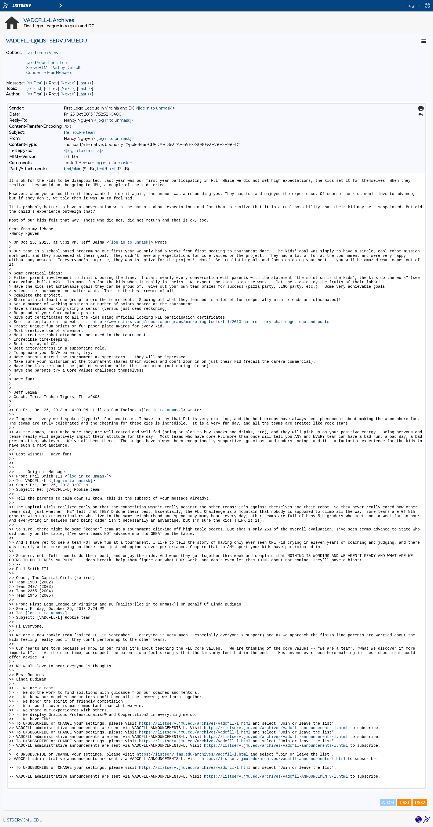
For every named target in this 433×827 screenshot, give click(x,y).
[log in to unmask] (155, 108)
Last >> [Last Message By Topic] (85, 88)
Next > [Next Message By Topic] (68, 88)
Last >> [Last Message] (85, 83)
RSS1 (404, 802)
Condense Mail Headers (49, 72)
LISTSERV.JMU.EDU (22, 820)
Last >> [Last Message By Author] (85, 94)
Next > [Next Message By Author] (68, 94)
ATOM (388, 802)
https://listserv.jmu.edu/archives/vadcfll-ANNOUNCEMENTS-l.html (276, 776)
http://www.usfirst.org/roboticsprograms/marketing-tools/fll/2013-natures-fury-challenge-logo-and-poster (212, 322)
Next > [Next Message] (68, 83)
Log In (412, 5)
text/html (106, 168)
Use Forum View (42, 52)
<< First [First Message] (34, 83)
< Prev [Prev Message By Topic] (51, 88)
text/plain (72, 168)
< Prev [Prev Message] (51, 83)
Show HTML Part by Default (53, 67)
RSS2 (420, 802)
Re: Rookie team (80, 132)
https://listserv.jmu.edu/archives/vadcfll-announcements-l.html (276, 728)
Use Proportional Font (47, 62)
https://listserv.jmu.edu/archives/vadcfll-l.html (194, 723)
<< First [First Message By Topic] (34, 88)
